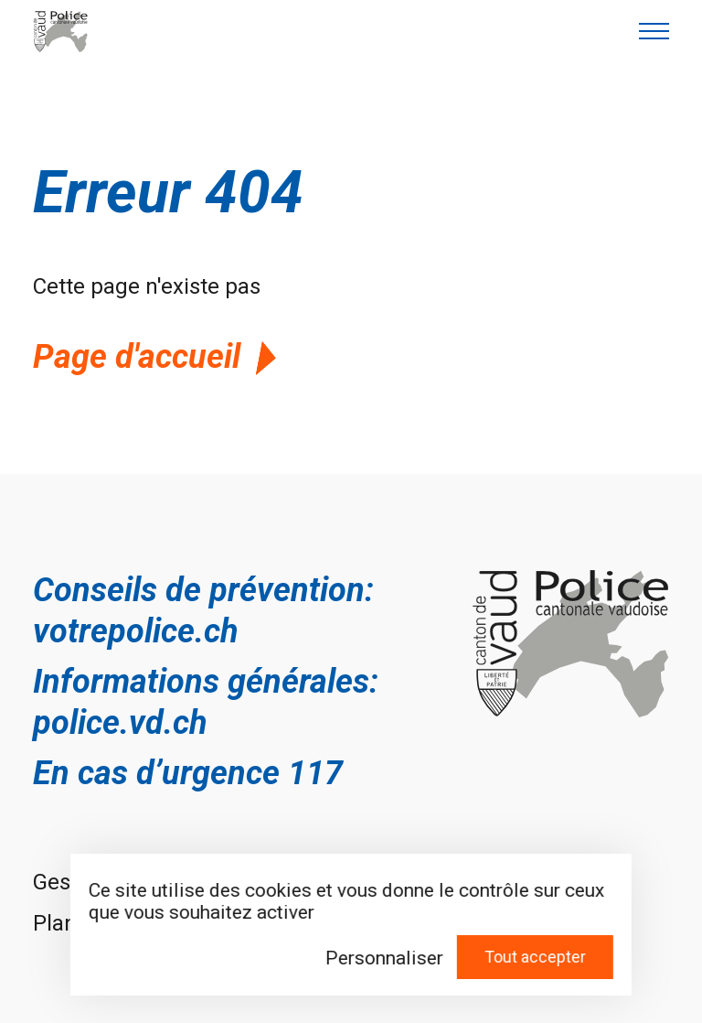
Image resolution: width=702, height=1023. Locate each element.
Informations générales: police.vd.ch (205, 702)
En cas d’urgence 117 (188, 773)
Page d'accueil (157, 357)
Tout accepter (535, 956)
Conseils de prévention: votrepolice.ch (203, 611)
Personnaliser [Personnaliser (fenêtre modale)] (384, 958)
